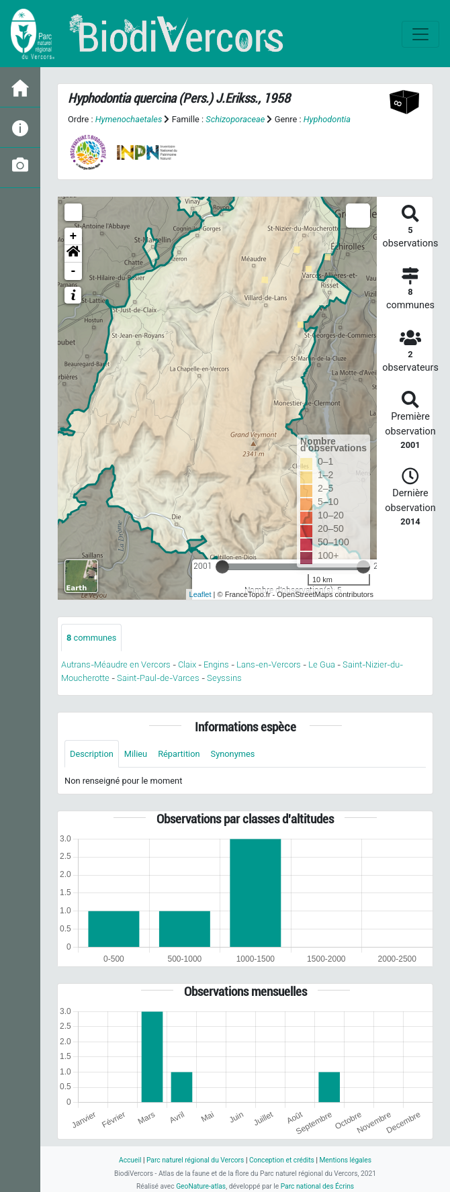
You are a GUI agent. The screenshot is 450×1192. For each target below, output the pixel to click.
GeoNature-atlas (201, 1186)
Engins (216, 664)
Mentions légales (345, 1160)
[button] (73, 254)
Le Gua (321, 664)
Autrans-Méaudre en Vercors (116, 664)
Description (92, 754)
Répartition (178, 754)
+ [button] (73, 236)
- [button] (73, 271)
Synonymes (233, 754)
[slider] (222, 567)
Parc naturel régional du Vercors (195, 1160)
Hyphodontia (327, 119)
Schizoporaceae (235, 119)
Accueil (130, 1160)
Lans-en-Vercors (268, 664)
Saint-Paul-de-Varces (158, 678)
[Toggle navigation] (420, 34)
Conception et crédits (281, 1160)
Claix (187, 664)
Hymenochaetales (129, 119)
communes (91, 638)
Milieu (135, 754)
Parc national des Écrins (317, 1186)
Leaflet (200, 594)
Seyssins (224, 678)
